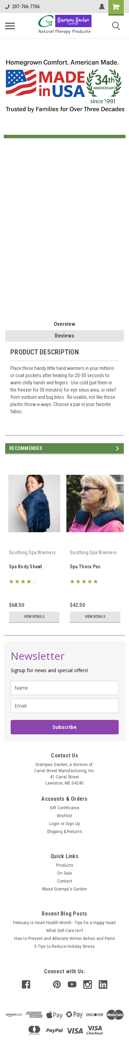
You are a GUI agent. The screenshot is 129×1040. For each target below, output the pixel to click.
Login (54, 823)
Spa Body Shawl (25, 566)
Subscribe (65, 727)
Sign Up (73, 823)
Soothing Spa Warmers (32, 552)
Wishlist (64, 815)
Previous (108, 448)
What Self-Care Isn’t (64, 930)
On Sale (64, 873)
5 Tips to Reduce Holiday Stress (64, 946)
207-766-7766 (22, 6)
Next (118, 448)
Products (64, 865)
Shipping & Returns (64, 831)
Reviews (64, 335)
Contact (64, 881)
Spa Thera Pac (85, 566)
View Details (34, 616)
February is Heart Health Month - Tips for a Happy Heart (64, 922)
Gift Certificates (64, 808)
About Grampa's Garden (64, 889)
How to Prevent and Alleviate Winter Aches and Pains (64, 938)
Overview (64, 324)
